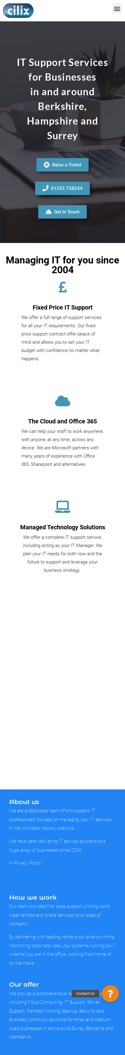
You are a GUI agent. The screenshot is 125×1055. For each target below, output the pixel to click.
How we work (33, 897)
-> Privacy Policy (25, 863)
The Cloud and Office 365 (62, 421)
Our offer (24, 984)
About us (24, 802)
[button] (117, 8)
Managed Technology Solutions (62, 527)
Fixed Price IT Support (63, 307)
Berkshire (61, 106)
